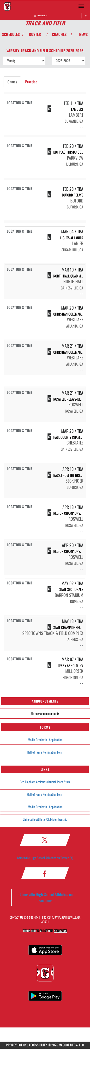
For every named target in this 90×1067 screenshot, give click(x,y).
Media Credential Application (45, 739)
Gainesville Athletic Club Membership (45, 819)
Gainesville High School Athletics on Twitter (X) (45, 857)
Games (12, 82)
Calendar (40, 15)
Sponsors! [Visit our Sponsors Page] (60, 931)
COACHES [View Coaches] (59, 34)
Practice (31, 82)
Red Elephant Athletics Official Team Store (45, 781)
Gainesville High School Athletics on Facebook (45, 897)
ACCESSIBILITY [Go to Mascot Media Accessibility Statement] (38, 1044)
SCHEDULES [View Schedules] (11, 34)
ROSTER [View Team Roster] (35, 34)
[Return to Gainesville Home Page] (7, 6)
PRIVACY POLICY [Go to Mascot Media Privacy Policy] (16, 1044)
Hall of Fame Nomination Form (45, 752)
